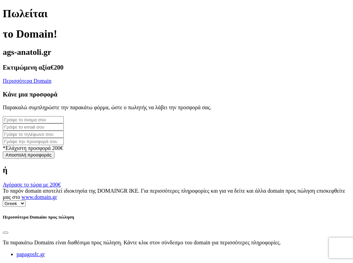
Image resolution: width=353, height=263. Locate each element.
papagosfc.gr (31, 254)
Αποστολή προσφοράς (29, 155)
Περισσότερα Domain (27, 81)
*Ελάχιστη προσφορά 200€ (33, 148)
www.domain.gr (39, 197)
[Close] (5, 233)
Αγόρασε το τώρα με (32, 185)
